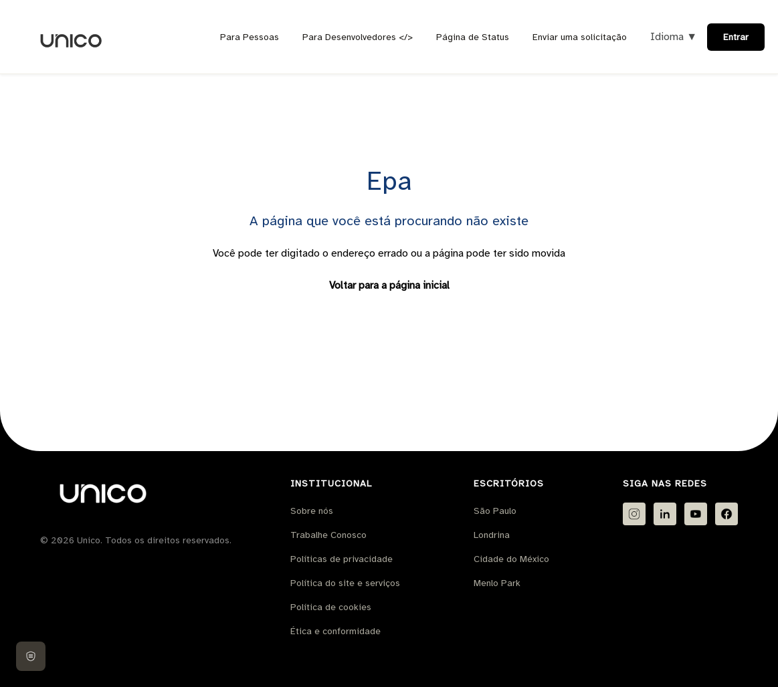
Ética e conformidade (335, 631)
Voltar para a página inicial (389, 285)
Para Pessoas (249, 37)
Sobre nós (311, 511)
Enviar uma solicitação (579, 37)
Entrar (736, 37)
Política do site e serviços (345, 583)
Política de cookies (330, 607)
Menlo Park (497, 583)
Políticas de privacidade (341, 559)
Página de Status (472, 37)
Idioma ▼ (673, 36)
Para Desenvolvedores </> (357, 37)
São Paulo (495, 511)
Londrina (492, 535)
